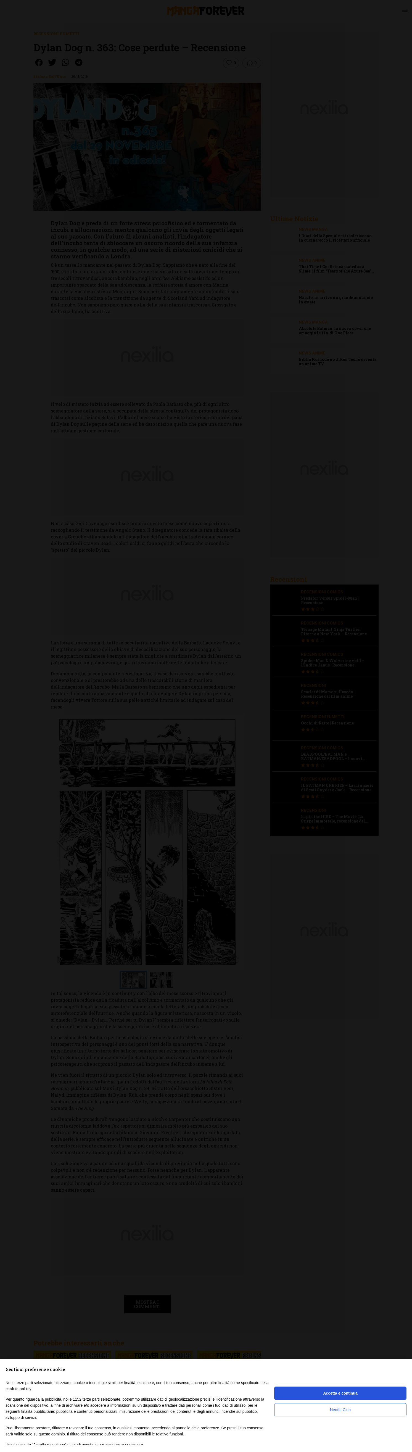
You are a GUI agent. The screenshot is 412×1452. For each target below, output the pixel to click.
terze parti (91, 1399)
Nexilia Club (340, 1410)
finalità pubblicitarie (37, 1411)
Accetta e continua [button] (340, 1393)
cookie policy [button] (18, 1388)
